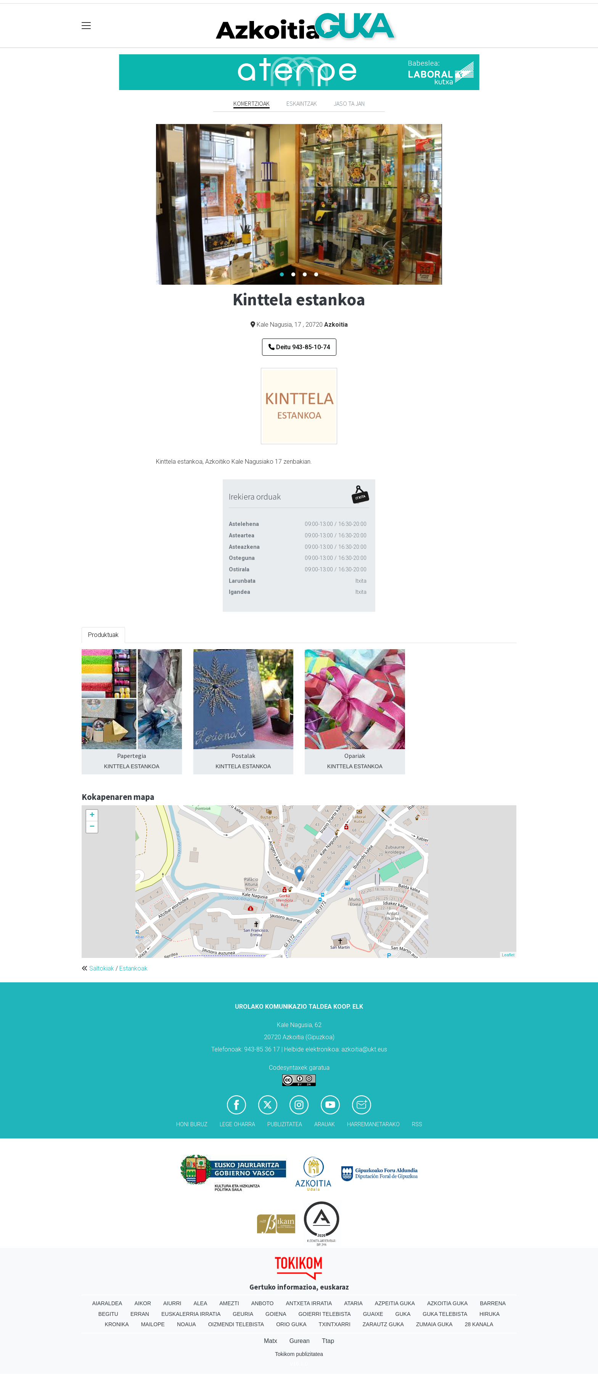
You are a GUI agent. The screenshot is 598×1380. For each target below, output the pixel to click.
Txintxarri (334, 1324)
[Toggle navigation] (86, 25)
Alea (200, 1303)
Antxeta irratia (309, 1303)
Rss (417, 1124)
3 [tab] (305, 275)
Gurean (299, 1341)
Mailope (153, 1324)
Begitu (108, 1314)
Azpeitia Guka (395, 1303)
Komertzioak (251, 103)
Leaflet (508, 955)
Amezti (229, 1303)
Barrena (493, 1303)
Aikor (142, 1303)
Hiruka (489, 1314)
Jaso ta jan (349, 103)
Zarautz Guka (383, 1324)
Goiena (275, 1314)
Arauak (324, 1124)
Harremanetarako (373, 1124)
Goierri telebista (324, 1314)
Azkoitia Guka (447, 1303)
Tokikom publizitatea (299, 1354)
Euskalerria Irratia (190, 1314)
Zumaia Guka (434, 1324)
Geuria (243, 1314)
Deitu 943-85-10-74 (299, 347)
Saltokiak (101, 968)
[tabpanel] (299, 204)
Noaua (186, 1324)
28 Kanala (479, 1324)
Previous (150, 204)
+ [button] (92, 815)
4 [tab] (316, 275)
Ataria (353, 1303)
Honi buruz (191, 1124)
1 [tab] (282, 275)
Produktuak (103, 634)
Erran (139, 1314)
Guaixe (373, 1314)
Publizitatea (284, 1124)
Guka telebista (445, 1314)
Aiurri (172, 1303)
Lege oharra (237, 1124)
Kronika (117, 1324)
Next (448, 204)
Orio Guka (291, 1324)
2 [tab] (293, 275)
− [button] (92, 827)
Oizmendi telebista (236, 1324)
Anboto (262, 1303)
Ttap (328, 1341)
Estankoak (133, 968)
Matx (270, 1341)
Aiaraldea (107, 1303)
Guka (403, 1314)
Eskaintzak (301, 103)
